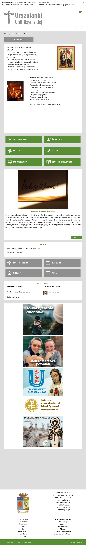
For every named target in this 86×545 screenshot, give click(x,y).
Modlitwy (63, 524)
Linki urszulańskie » (13, 297)
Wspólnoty (63, 522)
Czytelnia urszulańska (63, 519)
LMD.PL (79, 542)
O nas (23, 527)
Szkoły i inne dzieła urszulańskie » (19, 292)
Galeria (22, 529)
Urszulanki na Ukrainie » (52, 287)
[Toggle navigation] (78, 28)
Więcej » (76, 237)
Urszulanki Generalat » (15, 287)
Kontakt (23, 536)
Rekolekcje (23, 524)
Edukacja (63, 529)
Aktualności (23, 522)
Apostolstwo (23, 531)
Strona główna (9, 34)
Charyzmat (19, 34)
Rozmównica (63, 527)
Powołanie (23, 534)
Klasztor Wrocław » (56, 292)
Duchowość (28, 34)
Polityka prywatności (63, 531)
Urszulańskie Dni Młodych (63, 534)
